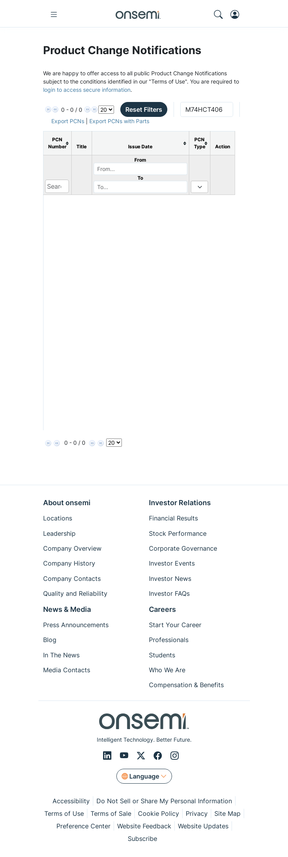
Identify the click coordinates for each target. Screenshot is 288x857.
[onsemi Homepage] (138, 14)
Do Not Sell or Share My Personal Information (164, 801)
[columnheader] (57, 143)
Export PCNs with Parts (119, 121)
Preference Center (83, 826)
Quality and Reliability (75, 593)
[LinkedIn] (108, 756)
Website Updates (203, 826)
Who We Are (167, 670)
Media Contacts (66, 670)
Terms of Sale (111, 813)
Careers (162, 609)
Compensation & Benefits (186, 685)
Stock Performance (177, 533)
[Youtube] (125, 756)
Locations (57, 518)
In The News (61, 655)
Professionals (168, 640)
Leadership (59, 533)
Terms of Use (64, 813)
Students (162, 655)
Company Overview (72, 548)
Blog (49, 640)
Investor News (170, 578)
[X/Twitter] (142, 756)
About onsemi (67, 503)
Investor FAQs (169, 593)
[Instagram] (174, 756)
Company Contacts (72, 578)
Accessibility (71, 801)
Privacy (197, 813)
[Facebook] (159, 756)
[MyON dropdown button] (237, 14)
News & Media (67, 609)
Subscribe (142, 838)
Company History (69, 563)
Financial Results (173, 518)
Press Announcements (76, 625)
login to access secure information (86, 89)
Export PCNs (67, 121)
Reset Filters (143, 109)
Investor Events (172, 563)
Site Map (227, 813)
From (140, 160)
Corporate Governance (183, 548)
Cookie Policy (158, 813)
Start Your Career (175, 625)
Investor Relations (180, 503)
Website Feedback (144, 826)
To (140, 178)
